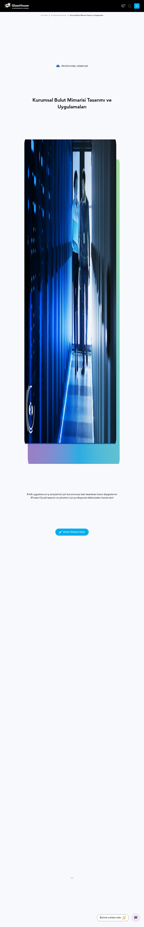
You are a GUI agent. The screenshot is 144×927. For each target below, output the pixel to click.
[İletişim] (123, 5)
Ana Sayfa (44, 15)
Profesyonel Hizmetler (58, 15)
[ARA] (129, 5)
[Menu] (137, 6)
